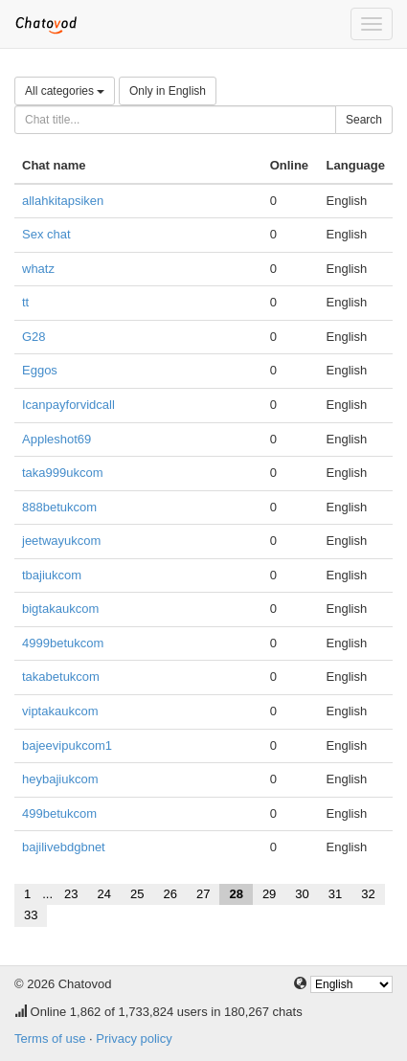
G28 (34, 336)
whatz (38, 268)
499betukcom (59, 813)
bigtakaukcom (60, 608)
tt (25, 302)
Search (364, 119)
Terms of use (49, 1038)
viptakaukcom (60, 711)
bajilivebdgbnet (63, 847)
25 (137, 894)
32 (367, 894)
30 (301, 894)
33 (30, 915)
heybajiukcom (60, 779)
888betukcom (59, 507)
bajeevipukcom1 (67, 745)
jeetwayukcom (61, 540)
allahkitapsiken (62, 200)
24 (104, 894)
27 (203, 894)
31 (335, 894)
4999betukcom (62, 643)
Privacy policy (133, 1038)
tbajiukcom (51, 575)
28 (235, 894)
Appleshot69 (56, 439)
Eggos (39, 370)
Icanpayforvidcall (68, 404)
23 (71, 894)
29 (269, 894)
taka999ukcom (62, 472)
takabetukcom (61, 676)
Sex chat (46, 234)
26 (169, 894)
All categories (64, 91)
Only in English (167, 91)
